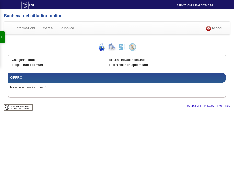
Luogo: (16, 65)
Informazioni (25, 28)
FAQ (220, 106)
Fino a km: (116, 65)
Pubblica (67, 28)
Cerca (48, 28)
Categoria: (19, 60)
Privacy (209, 106)
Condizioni (194, 106)
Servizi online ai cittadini (195, 5)
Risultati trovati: (120, 60)
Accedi (214, 28)
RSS (227, 106)
